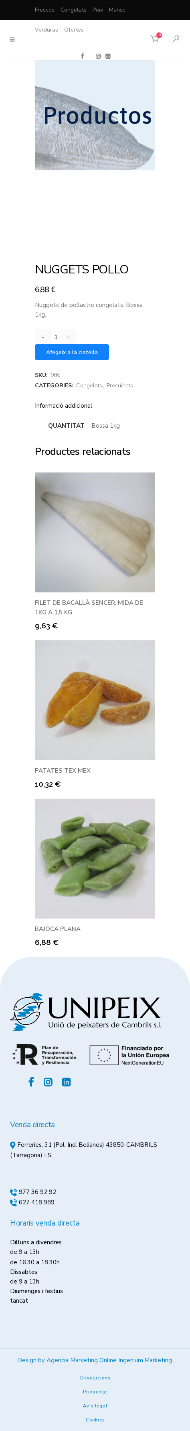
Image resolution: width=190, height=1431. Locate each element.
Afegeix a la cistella (72, 352)
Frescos (45, 10)
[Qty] (56, 337)
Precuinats (120, 385)
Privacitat (95, 1392)
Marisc (117, 10)
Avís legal (95, 1406)
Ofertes (74, 30)
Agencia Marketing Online (81, 1360)
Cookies (95, 1420)
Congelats (74, 10)
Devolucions (95, 1378)
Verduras (46, 30)
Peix (98, 10)
